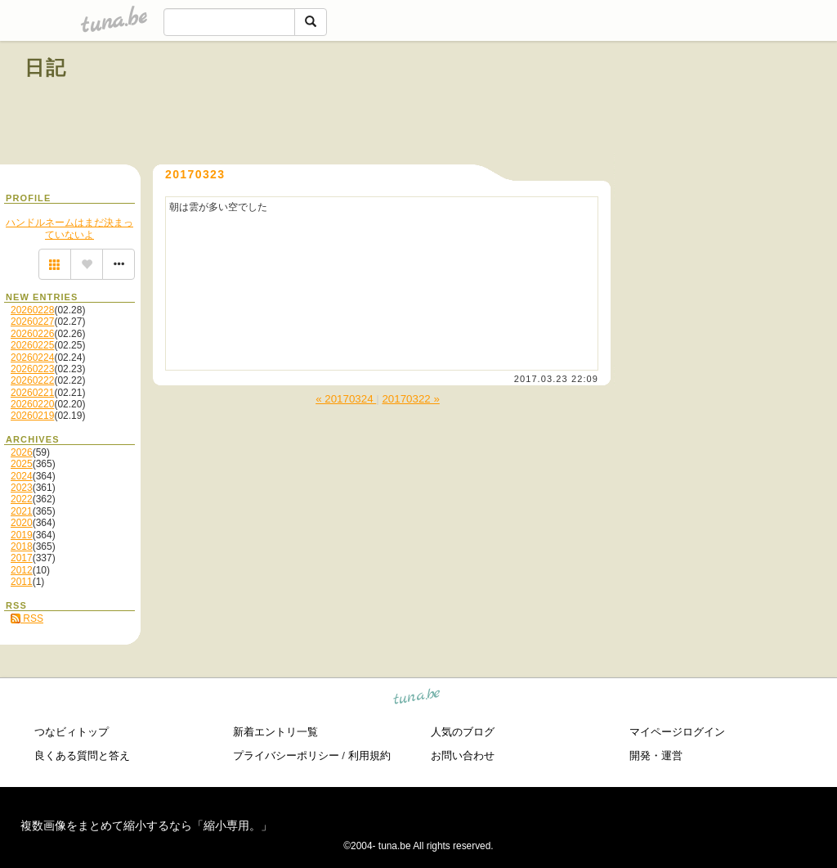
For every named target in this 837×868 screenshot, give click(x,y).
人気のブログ (463, 732)
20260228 (32, 310)
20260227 (32, 321)
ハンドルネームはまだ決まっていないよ (69, 228)
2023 (22, 487)
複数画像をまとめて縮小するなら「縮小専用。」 (146, 825)
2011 (22, 581)
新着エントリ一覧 (275, 732)
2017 (22, 558)
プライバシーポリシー (286, 755)
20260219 (32, 415)
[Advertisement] (626, 105)
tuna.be (417, 699)
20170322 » (410, 399)
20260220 (32, 404)
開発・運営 (656, 755)
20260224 (32, 357)
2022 (22, 499)
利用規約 (369, 755)
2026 (22, 452)
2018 (22, 546)
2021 (22, 511)
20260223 (32, 369)
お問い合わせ (463, 755)
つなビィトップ (71, 732)
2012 (22, 570)
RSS (27, 618)
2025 (22, 464)
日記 (46, 67)
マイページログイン (677, 732)
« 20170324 (346, 399)
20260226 (32, 334)
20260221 (32, 392)
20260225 (32, 345)
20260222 (32, 380)
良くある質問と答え (82, 755)
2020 (22, 522)
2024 (22, 476)
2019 (22, 535)
